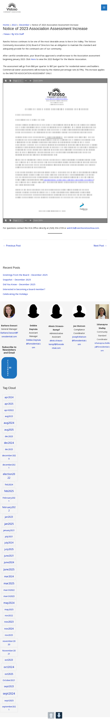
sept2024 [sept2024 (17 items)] (9, 697)
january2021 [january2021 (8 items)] (9, 533)
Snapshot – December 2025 (16, 283)
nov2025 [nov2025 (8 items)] (9, 638)
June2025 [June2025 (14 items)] (8, 572)
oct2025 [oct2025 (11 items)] (9, 677)
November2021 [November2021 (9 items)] (9, 655)
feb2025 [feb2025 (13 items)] (9, 494)
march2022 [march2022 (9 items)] (9, 593)
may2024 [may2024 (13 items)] (9, 606)
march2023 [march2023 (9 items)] (9, 599)
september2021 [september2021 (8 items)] (9, 711)
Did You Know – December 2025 (18, 288)
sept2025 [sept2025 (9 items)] (8, 703)
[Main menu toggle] (104, 10)
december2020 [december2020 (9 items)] (9, 460)
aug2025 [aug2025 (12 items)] (9, 433)
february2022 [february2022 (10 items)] (9, 512)
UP (51, 715)
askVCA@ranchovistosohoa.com (82, 232)
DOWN (59, 715)
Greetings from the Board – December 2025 (24, 278)
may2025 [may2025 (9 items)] (8, 612)
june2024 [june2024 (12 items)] (9, 565)
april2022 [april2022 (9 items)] (9, 413)
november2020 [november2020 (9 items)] (9, 646)
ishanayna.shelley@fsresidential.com (102, 350)
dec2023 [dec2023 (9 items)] (9, 439)
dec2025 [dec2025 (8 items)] (9, 452)
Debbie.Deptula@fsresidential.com (33, 347)
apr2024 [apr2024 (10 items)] (9, 400)
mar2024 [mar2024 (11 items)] (9, 579)
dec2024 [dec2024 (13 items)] (9, 446)
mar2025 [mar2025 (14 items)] (9, 586)
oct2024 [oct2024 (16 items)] (9, 670)
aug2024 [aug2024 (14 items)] (9, 426)
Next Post (100, 249)
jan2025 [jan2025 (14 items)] (9, 527)
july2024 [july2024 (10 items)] (8, 545)
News (6, 38)
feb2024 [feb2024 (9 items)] (9, 487)
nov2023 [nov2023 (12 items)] (8, 625)
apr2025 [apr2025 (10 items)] (9, 407)
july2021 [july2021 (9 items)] (9, 539)
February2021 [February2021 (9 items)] (9, 503)
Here (33, 63)
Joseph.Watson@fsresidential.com (79, 344)
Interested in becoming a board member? (23, 293)
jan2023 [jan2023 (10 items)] (9, 520)
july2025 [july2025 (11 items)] (9, 552)
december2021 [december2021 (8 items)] (9, 469)
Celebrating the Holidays (14, 297)
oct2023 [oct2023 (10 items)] (9, 663)
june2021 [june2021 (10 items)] (9, 559)
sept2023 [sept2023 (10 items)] (9, 689)
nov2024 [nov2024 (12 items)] (8, 632)
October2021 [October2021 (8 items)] (9, 683)
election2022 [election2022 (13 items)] (9, 479)
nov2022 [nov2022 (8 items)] (9, 618)
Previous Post (11, 249)
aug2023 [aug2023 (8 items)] (9, 419)
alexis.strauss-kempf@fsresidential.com (56, 348)
